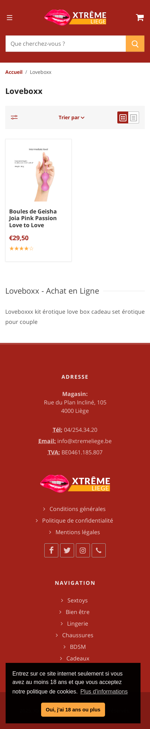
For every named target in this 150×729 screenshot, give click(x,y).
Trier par (72, 117)
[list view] (133, 117)
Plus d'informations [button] (104, 692)
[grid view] (122, 117)
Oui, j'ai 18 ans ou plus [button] (73, 709)
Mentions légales (78, 532)
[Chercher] (66, 44)
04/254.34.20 (80, 430)
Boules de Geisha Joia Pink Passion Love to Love (33, 218)
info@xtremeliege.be (84, 441)
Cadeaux (77, 658)
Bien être (78, 612)
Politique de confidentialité (77, 520)
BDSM (78, 647)
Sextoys (77, 600)
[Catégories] (16, 117)
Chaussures (77, 635)
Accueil (13, 72)
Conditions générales (78, 509)
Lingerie (77, 623)
